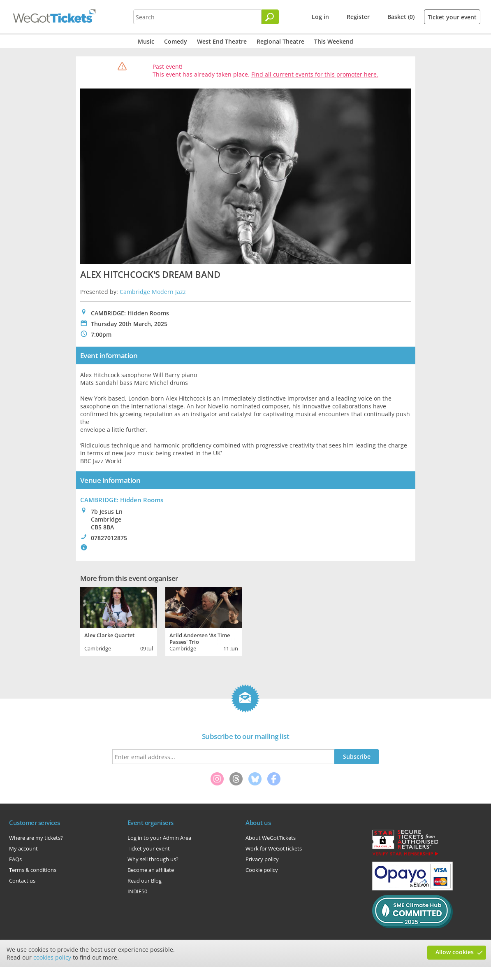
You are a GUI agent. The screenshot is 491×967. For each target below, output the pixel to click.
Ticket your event (452, 17)
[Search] (270, 16)
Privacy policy (262, 859)
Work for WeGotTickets (274, 848)
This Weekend (333, 41)
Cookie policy (262, 870)
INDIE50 (137, 891)
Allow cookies (454, 952)
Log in (320, 17)
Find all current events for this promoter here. (314, 74)
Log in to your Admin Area (159, 837)
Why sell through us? (152, 859)
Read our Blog (144, 880)
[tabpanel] (118, 620)
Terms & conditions (32, 870)
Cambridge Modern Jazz (153, 292)
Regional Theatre (280, 41)
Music (146, 41)
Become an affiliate (150, 870)
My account (23, 848)
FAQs (15, 859)
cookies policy (52, 957)
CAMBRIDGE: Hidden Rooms (121, 500)
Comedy (175, 41)
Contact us (22, 880)
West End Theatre (222, 41)
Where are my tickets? (36, 837)
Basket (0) (401, 17)
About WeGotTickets (271, 837)
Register (358, 17)
